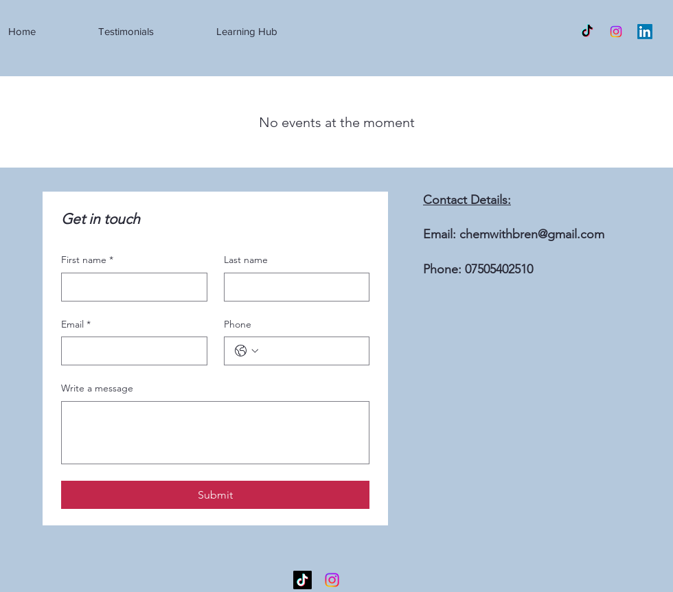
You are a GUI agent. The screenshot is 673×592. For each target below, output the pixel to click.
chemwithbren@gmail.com (531, 234)
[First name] (130, 287)
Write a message (97, 388)
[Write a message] (215, 432)
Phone (237, 324)
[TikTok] (587, 31)
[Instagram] (616, 31)
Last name (246, 259)
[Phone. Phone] (310, 351)
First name (87, 260)
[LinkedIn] (644, 31)
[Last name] (293, 287)
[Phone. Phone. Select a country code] (246, 351)
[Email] (130, 351)
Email (76, 325)
